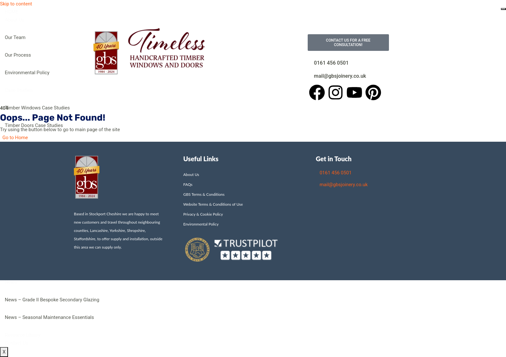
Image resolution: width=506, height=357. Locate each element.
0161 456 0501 (331, 63)
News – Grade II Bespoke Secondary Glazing (52, 300)
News (11, 282)
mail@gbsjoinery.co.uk (340, 76)
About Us (14, 20)
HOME (12, 12)
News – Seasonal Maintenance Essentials (49, 317)
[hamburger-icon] (503, 9)
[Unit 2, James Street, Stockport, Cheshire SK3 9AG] (373, 224)
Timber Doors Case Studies (34, 125)
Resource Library (23, 335)
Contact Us (16, 343)
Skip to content (16, 4)
